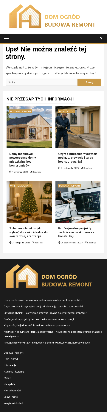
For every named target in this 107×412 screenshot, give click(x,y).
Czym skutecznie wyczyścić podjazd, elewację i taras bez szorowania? (77, 158)
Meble (7, 377)
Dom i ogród (66, 111)
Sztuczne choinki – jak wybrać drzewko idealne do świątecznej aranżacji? (28, 232)
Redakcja (36, 171)
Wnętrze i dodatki (21, 185)
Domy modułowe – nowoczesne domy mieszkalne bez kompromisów (22, 159)
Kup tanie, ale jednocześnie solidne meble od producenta (37, 325)
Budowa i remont (20, 111)
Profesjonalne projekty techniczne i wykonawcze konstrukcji (76, 232)
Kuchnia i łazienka (14, 371)
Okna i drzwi (11, 396)
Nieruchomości (12, 390)
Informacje (10, 365)
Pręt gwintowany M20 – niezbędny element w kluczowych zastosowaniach (47, 342)
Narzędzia (9, 384)
